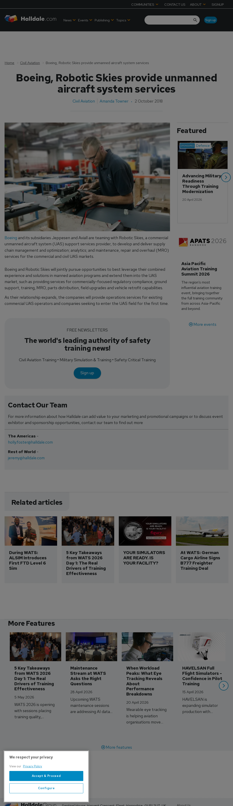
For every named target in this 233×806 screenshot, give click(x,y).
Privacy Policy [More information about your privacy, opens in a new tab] (32, 768)
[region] (46, 778)
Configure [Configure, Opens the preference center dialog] (46, 789)
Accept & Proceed (46, 777)
